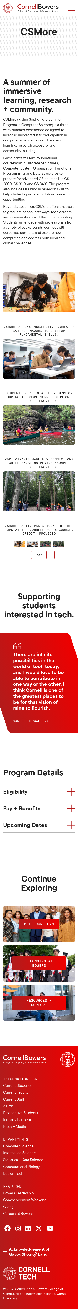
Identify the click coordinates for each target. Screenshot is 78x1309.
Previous (28, 555)
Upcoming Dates (25, 825)
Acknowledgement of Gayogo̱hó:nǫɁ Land (29, 1252)
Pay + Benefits (21, 808)
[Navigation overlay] (71, 8)
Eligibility (15, 791)
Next (50, 555)
